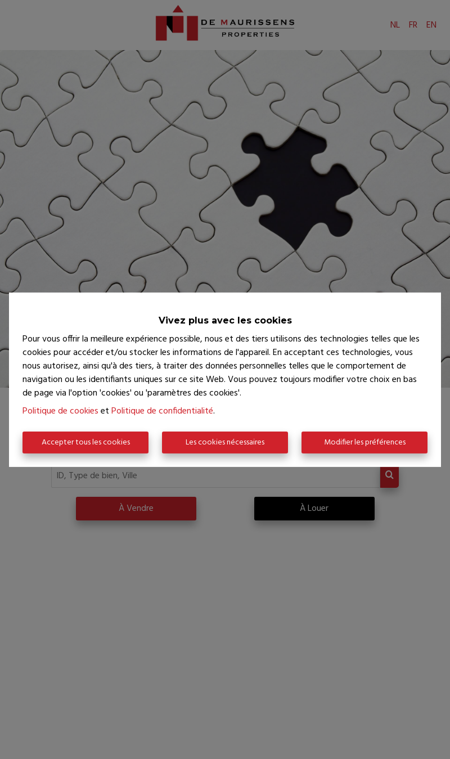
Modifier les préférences (365, 442)
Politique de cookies (60, 411)
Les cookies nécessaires (225, 442)
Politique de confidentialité (162, 411)
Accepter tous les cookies (86, 442)
